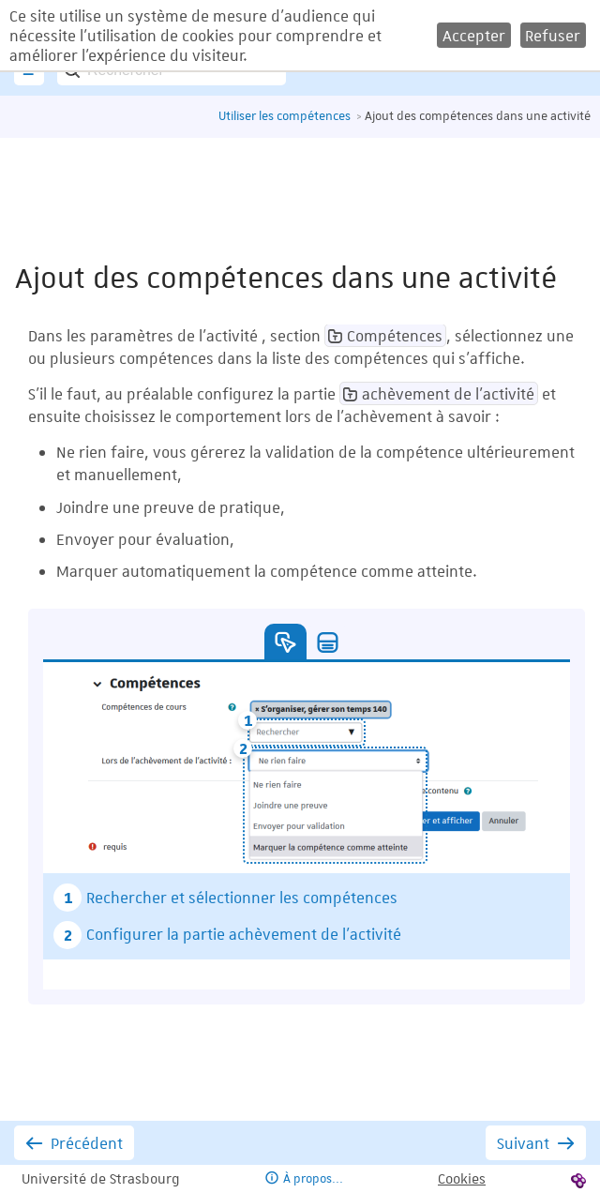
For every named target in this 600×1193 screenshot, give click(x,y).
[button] (474, 35)
